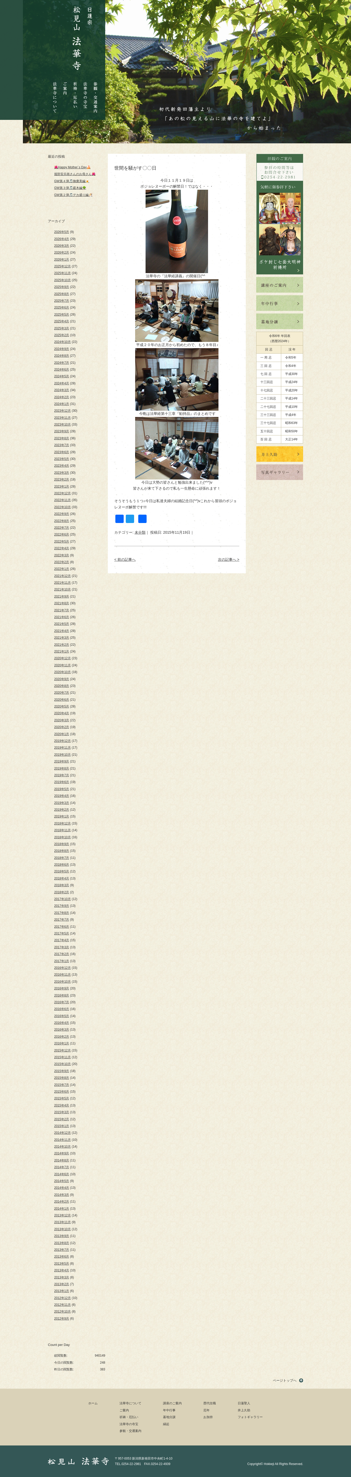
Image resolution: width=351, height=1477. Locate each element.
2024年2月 (61, 397)
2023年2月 (61, 479)
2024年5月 (61, 376)
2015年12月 (62, 1050)
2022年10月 (62, 507)
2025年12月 (62, 266)
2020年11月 (62, 665)
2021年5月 (61, 624)
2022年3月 (61, 555)
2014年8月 (61, 1160)
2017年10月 (62, 899)
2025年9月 (61, 287)
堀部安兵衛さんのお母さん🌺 (75, 174)
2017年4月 (61, 940)
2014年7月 (61, 1167)
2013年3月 (61, 1277)
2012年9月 (61, 1318)
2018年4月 (61, 878)
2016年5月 (61, 1016)
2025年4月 (61, 321)
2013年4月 (61, 1270)
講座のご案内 (172, 1403)
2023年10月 (62, 424)
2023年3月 (61, 473)
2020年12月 (62, 658)
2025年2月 (61, 335)
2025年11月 (62, 273)
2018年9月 (61, 844)
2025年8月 (61, 294)
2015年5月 (61, 1098)
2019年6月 (61, 782)
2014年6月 (61, 1174)
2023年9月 (61, 431)
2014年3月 (61, 1195)
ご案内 (65, 84)
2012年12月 (62, 1298)
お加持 (208, 1417)
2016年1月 (61, 1043)
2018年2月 (61, 892)
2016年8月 (61, 995)
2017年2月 (61, 954)
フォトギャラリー (250, 1417)
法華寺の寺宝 (85, 93)
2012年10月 (62, 1311)
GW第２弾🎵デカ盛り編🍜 (73, 195)
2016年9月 (61, 988)
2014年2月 (61, 1201)
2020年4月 (61, 713)
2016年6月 (61, 1009)
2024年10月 (62, 342)
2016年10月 (62, 981)
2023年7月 (61, 445)
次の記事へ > (228, 559)
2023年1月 (61, 486)
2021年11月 (62, 582)
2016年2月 (61, 1036)
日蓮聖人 (244, 1403)
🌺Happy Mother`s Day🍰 (72, 167)
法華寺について (55, 94)
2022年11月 (62, 500)
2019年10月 (62, 754)
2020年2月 (61, 727)
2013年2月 (61, 1284)
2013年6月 (61, 1256)
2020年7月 (61, 692)
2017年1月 (61, 961)
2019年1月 (61, 816)
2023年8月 (61, 438)
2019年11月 (62, 747)
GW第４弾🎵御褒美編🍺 (71, 181)
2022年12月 (62, 493)
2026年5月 (61, 232)
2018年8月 (61, 851)
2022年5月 (61, 541)
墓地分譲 (169, 1417)
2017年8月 (61, 913)
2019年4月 (61, 796)
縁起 (166, 1424)
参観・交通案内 (95, 93)
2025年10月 (62, 280)
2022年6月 (61, 534)
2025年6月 (61, 307)
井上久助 (244, 1410)
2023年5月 (61, 459)
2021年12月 (62, 576)
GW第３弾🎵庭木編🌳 (70, 188)
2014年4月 (61, 1188)
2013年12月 (62, 1215)
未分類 (140, 532)
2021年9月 (61, 596)
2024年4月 (61, 383)
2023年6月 (61, 452)
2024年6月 (61, 369)
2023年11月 (62, 418)
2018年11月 (62, 830)
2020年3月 (61, 720)
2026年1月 (61, 259)
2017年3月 (61, 947)
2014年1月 (61, 1208)
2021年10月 (62, 589)
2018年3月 (61, 885)
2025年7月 (61, 301)
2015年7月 (61, 1085)
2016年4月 (61, 1023)
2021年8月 (61, 603)
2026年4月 (61, 239)
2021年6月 (61, 617)
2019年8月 (61, 768)
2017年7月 (61, 919)
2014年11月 (62, 1140)
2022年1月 (61, 569)
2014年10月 (62, 1146)
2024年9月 (61, 349)
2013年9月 (61, 1236)
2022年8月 (61, 521)
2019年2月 (61, 809)
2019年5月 (61, 789)
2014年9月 (61, 1153)
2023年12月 (62, 411)
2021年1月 (61, 651)
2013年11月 (62, 1222)
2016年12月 (62, 968)
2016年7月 (61, 1002)
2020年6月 (61, 699)
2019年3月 (61, 803)
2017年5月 (61, 933)
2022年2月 (61, 562)
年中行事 (169, 1410)
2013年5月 (61, 1263)
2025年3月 (61, 328)
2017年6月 (61, 926)
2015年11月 (62, 1057)
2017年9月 (61, 906)
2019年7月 (61, 775)
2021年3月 (61, 637)
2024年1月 (61, 404)
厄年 (206, 1410)
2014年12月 (62, 1133)
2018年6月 (61, 864)
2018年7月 (61, 858)
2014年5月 (61, 1181)
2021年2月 (61, 645)
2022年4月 (61, 548)
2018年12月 (62, 823)
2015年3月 (61, 1112)
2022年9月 (61, 514)
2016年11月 (62, 974)
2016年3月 (61, 1029)
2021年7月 (61, 610)
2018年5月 (61, 871)
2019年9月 (61, 761)
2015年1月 (61, 1126)
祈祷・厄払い (75, 90)
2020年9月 (61, 679)
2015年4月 (61, 1105)
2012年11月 (62, 1305)
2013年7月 (61, 1250)
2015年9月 (61, 1071)
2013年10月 (62, 1229)
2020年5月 (61, 706)
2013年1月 (61, 1291)
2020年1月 (61, 734)
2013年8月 (61, 1243)
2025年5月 (61, 314)
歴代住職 (209, 1403)
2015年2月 (61, 1119)
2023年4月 (61, 465)
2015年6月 (61, 1091)
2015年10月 (62, 1064)
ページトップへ (285, 1380)
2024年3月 (61, 390)
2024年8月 (61, 356)
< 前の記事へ (125, 559)
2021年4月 (61, 631)
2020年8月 (61, 686)
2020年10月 (62, 672)
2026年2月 (61, 252)
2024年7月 (61, 363)
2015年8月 (61, 1078)
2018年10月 (62, 837)
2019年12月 (62, 741)
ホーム (93, 1403)
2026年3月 (61, 246)
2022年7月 (61, 528)
